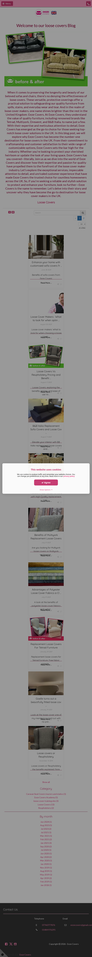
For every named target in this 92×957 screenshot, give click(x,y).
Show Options (46, 490)
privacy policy (69, 476)
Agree (46, 482)
